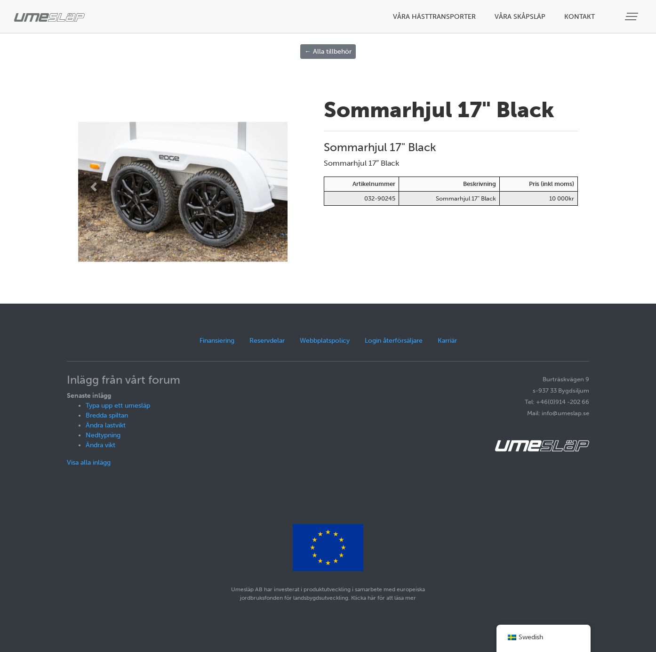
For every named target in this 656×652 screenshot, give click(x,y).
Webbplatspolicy (325, 341)
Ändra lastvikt (106, 425)
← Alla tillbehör (328, 52)
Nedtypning (103, 435)
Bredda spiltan (107, 415)
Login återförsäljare (394, 341)
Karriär (447, 341)
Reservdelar (267, 341)
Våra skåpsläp (520, 17)
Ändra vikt (100, 445)
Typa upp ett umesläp (118, 406)
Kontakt (579, 17)
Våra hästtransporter (434, 17)
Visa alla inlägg (89, 463)
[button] (94, 187)
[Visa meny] (632, 16)
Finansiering (217, 341)
